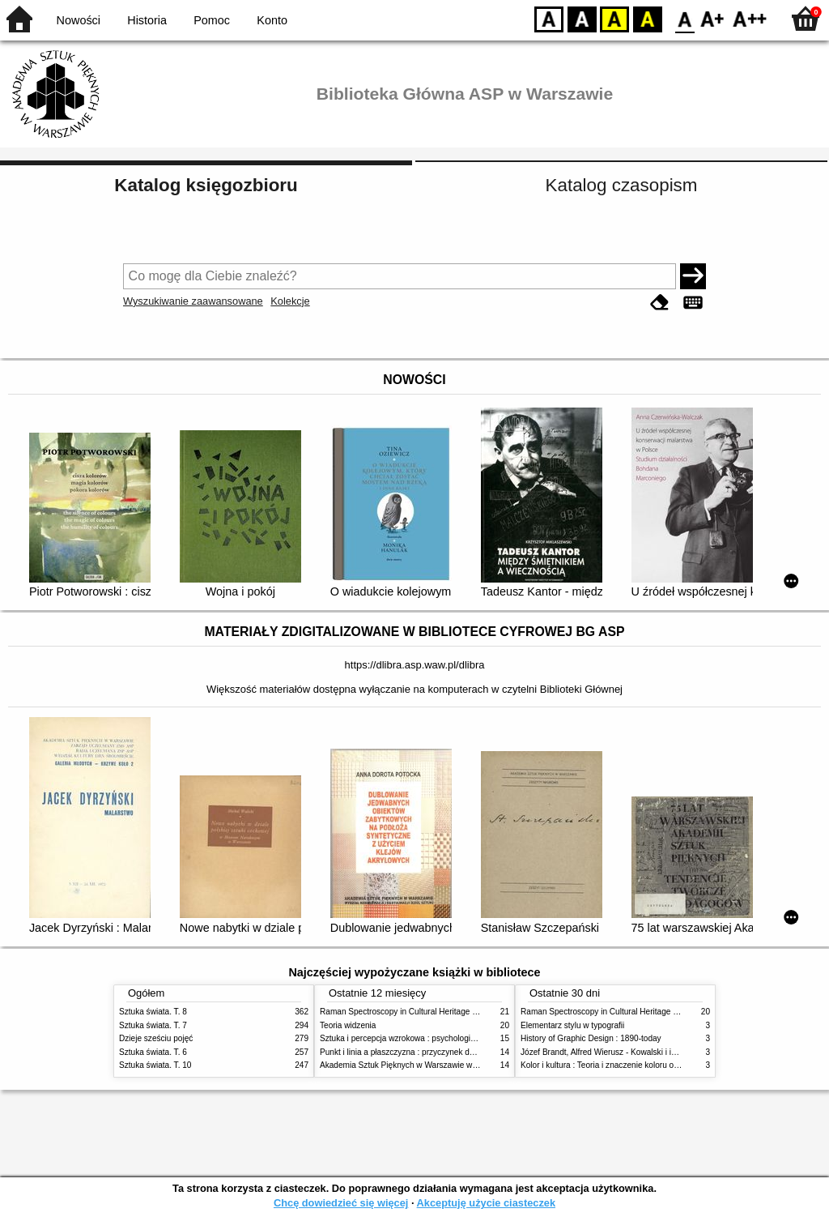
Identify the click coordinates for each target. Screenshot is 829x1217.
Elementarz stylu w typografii (572, 1025)
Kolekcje (289, 301)
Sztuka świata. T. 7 (153, 1025)
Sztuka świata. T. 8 (153, 1011)
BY (647, 18)
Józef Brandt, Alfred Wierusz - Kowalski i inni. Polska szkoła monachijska (652, 1052)
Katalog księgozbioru (205, 185)
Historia (147, 20)
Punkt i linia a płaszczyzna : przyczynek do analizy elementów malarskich (452, 1052)
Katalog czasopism (622, 185)
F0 (684, 18)
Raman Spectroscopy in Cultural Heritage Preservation (419, 1011)
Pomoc (211, 20)
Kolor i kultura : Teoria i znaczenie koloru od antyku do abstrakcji (637, 1065)
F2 (750, 18)
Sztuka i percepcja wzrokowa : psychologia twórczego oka (424, 1038)
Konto (272, 20)
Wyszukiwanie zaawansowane (193, 301)
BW (582, 18)
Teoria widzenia (348, 1025)
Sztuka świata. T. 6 (153, 1052)
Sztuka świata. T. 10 (155, 1065)
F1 (713, 18)
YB (614, 18)
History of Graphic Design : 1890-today (591, 1038)
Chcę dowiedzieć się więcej (341, 1203)
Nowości (78, 20)
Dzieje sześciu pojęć (156, 1038)
